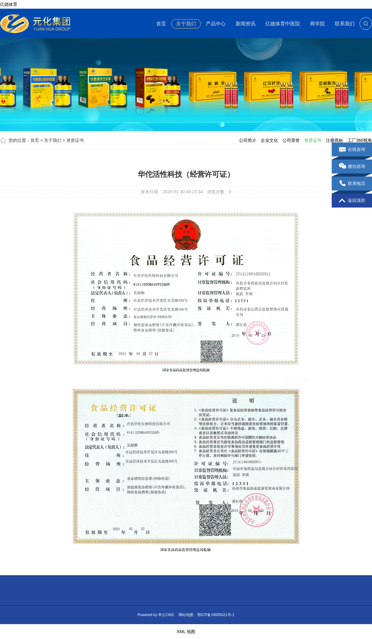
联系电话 (352, 183)
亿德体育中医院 (282, 23)
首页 (161, 23)
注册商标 (334, 140)
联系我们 (345, 23)
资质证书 (75, 140)
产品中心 (216, 23)
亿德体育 (8, 4)
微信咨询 (352, 166)
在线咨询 (352, 149)
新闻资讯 (245, 23)
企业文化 (269, 140)
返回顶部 (352, 200)
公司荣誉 (291, 140)
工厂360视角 (360, 140)
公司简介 (247, 140)
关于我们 (186, 23)
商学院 (317, 23)
